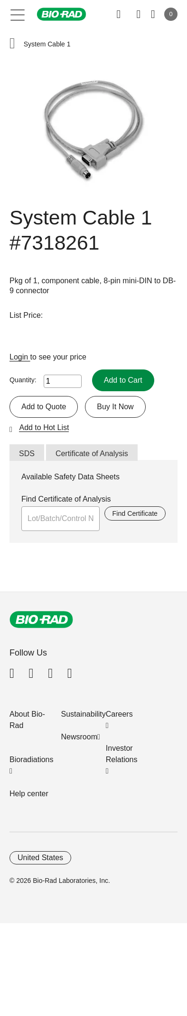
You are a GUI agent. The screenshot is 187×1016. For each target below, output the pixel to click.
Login (19, 357)
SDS (27, 454)
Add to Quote (43, 407)
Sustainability (83, 714)
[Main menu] (17, 14)
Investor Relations (122, 754)
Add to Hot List (44, 427)
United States (40, 858)
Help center (28, 794)
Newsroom (79, 737)
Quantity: (23, 380)
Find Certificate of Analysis (66, 499)
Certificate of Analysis (92, 454)
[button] (12, 44)
